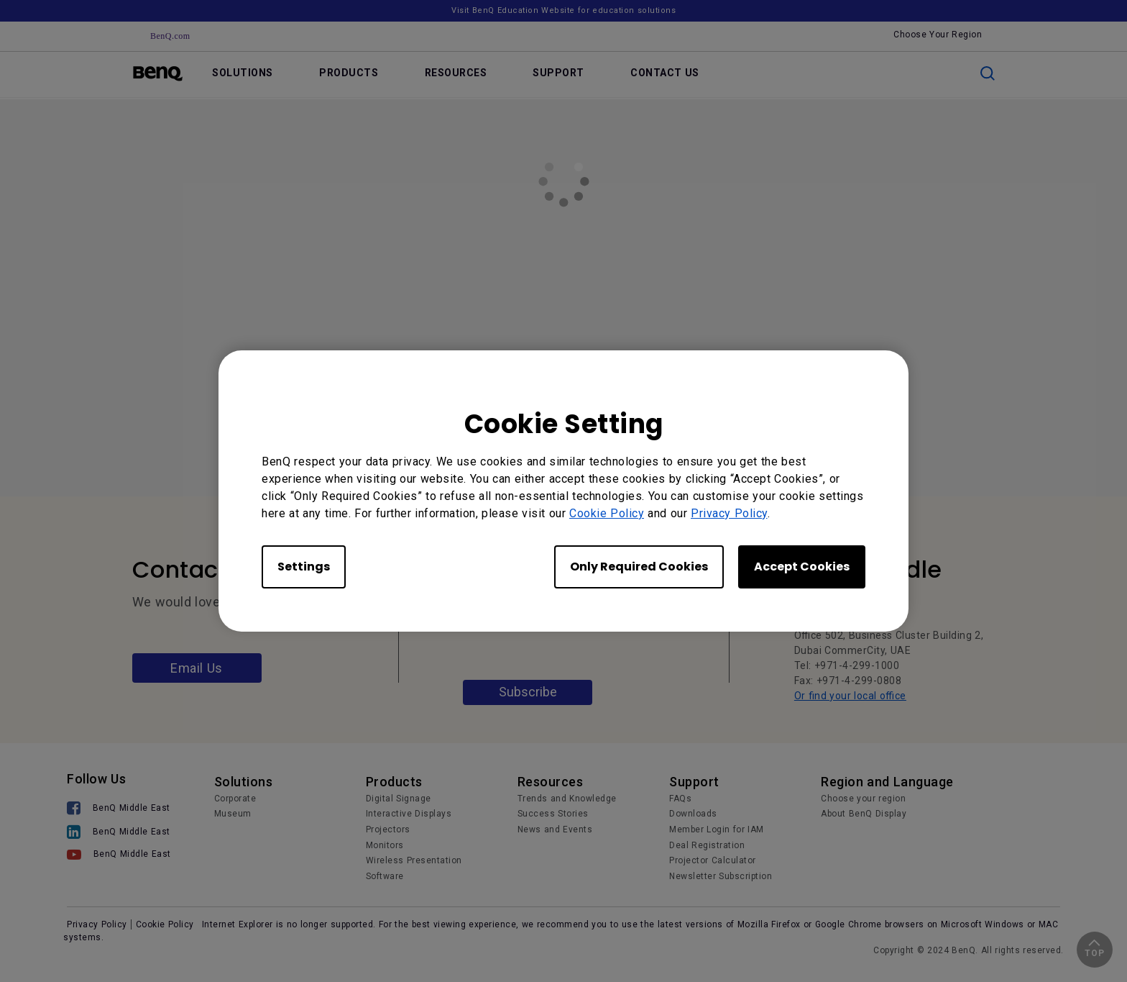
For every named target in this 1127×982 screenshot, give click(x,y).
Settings (303, 566)
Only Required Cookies (639, 566)
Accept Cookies (802, 566)
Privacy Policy (729, 513)
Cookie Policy (606, 513)
